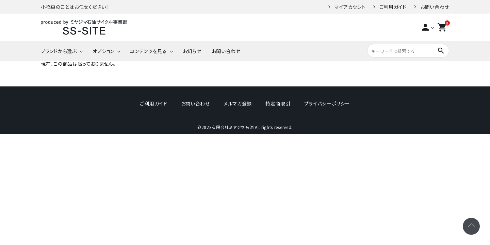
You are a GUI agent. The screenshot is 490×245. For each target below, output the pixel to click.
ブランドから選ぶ (59, 51)
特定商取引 (278, 103)
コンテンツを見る (148, 51)
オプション (104, 51)
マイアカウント (350, 6)
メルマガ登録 (238, 103)
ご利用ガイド (393, 6)
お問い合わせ (434, 6)
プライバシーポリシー (327, 103)
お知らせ (192, 51)
